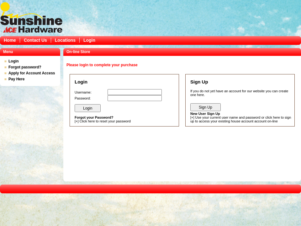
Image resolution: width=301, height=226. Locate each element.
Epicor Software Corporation (31, 17)
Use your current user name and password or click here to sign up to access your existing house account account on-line (240, 119)
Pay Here (16, 79)
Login (89, 40)
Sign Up (205, 107)
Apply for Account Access (31, 73)
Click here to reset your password (105, 121)
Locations (65, 40)
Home (10, 40)
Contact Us (35, 40)
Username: (83, 92)
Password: (83, 98)
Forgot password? (24, 67)
